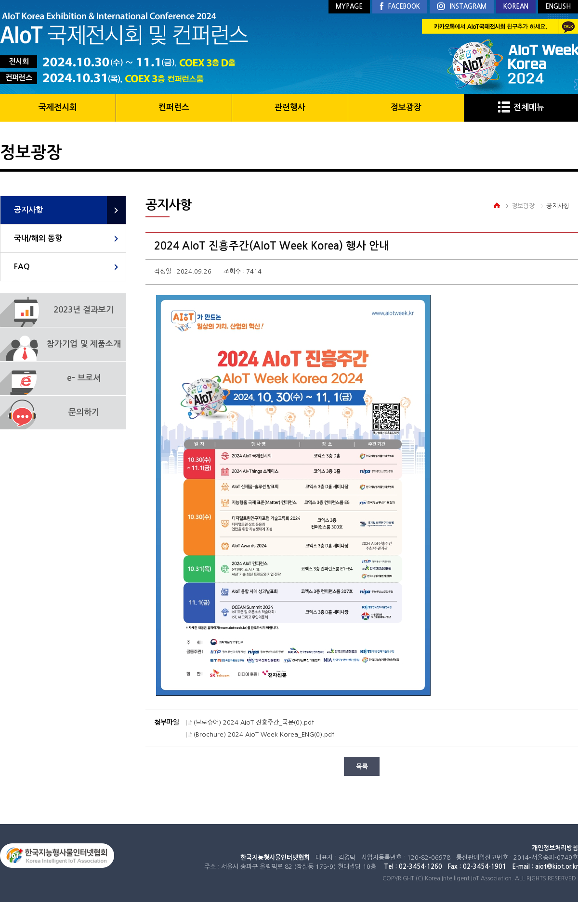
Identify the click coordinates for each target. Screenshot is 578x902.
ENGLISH (558, 6)
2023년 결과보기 (83, 310)
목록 (362, 766)
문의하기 (83, 412)
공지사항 (28, 209)
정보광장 (406, 107)
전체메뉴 (521, 107)
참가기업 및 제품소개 (84, 344)
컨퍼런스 (173, 107)
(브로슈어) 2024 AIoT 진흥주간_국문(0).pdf (254, 722)
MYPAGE (349, 6)
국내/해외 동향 (38, 238)
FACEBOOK (400, 7)
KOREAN (515, 6)
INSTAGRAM (461, 7)
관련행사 (290, 107)
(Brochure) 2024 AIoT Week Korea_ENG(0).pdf (264, 734)
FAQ (22, 266)
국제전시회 (58, 107)
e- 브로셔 (84, 378)
